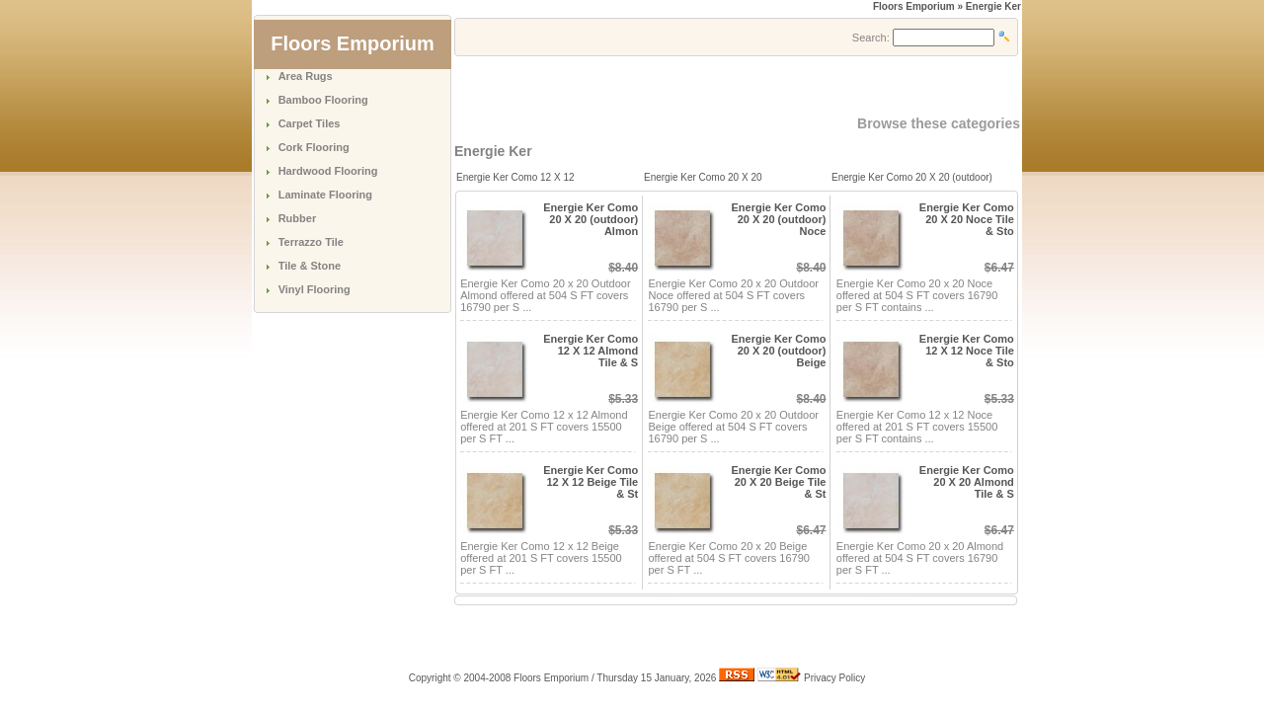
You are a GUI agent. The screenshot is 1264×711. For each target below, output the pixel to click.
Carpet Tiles (309, 123)
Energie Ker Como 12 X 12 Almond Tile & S (590, 350)
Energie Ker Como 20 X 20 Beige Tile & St (779, 482)
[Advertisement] (685, 86)
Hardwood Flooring (328, 171)
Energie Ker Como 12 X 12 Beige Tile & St (590, 482)
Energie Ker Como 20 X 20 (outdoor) (911, 177)
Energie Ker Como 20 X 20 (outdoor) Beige (779, 350)
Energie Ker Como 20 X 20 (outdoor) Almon (590, 219)
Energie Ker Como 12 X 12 (515, 177)
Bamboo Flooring (323, 100)
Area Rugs (305, 76)
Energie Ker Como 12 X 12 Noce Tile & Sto (966, 350)
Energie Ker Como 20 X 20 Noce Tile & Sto (966, 219)
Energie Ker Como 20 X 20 (703, 177)
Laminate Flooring (325, 194)
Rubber (297, 218)
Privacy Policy (834, 677)
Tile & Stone (309, 266)
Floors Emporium (914, 6)
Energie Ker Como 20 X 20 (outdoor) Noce (779, 219)
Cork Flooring (314, 147)
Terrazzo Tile (311, 242)
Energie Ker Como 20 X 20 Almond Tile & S (966, 482)
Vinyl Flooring (314, 289)
